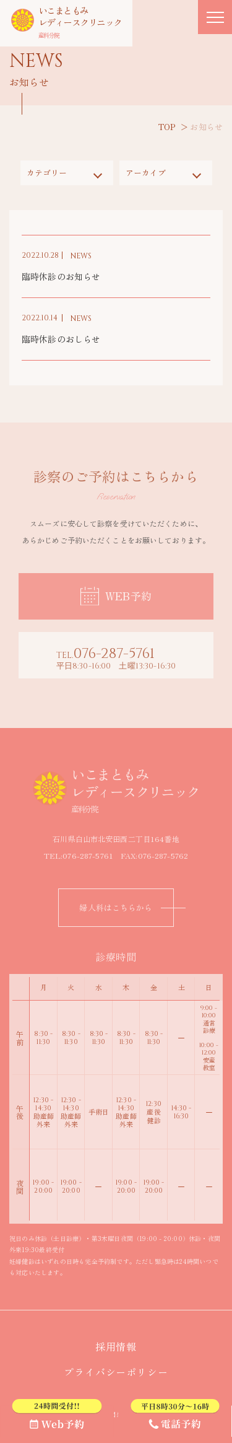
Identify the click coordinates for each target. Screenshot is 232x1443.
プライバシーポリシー (121, 1371)
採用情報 (121, 1346)
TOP (167, 127)
